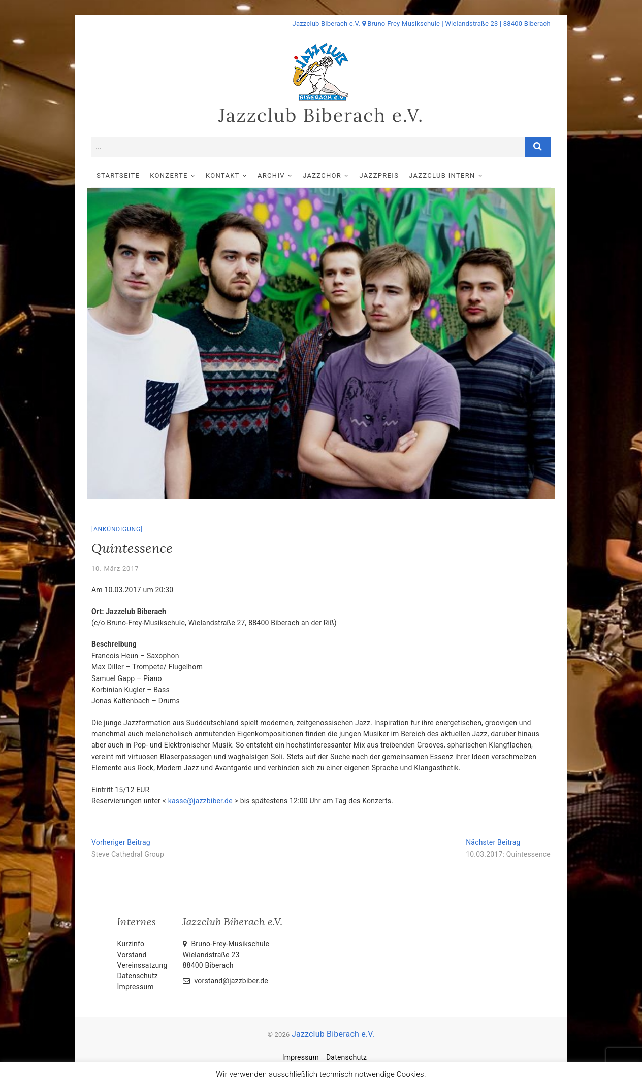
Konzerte (168, 175)
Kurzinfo (131, 944)
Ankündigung (117, 529)
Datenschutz (137, 976)
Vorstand (132, 955)
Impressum (135, 986)
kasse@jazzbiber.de (200, 801)
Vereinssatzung (142, 965)
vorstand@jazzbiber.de (225, 981)
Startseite (118, 175)
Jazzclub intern (442, 175)
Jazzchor (322, 175)
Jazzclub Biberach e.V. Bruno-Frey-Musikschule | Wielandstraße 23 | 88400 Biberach (422, 23)
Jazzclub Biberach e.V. (321, 115)
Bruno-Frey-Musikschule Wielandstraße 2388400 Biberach (226, 954)
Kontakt (223, 175)
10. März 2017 (115, 568)
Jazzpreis (379, 175)
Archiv (271, 175)
